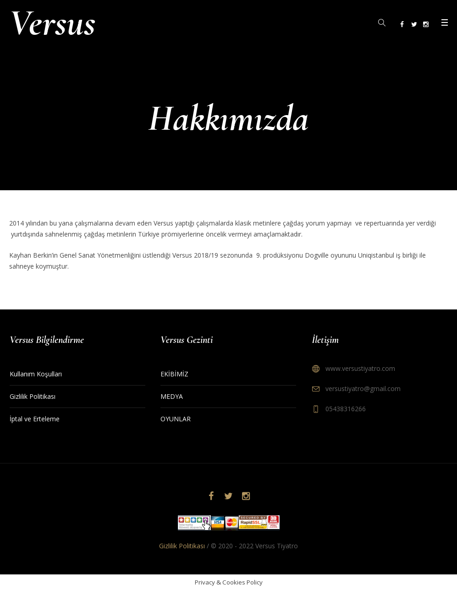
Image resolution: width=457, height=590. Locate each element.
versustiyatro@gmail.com (363, 388)
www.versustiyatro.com (360, 368)
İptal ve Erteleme (35, 418)
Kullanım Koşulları (36, 373)
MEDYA (171, 396)
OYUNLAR (175, 418)
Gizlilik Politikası (32, 396)
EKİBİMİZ (174, 373)
